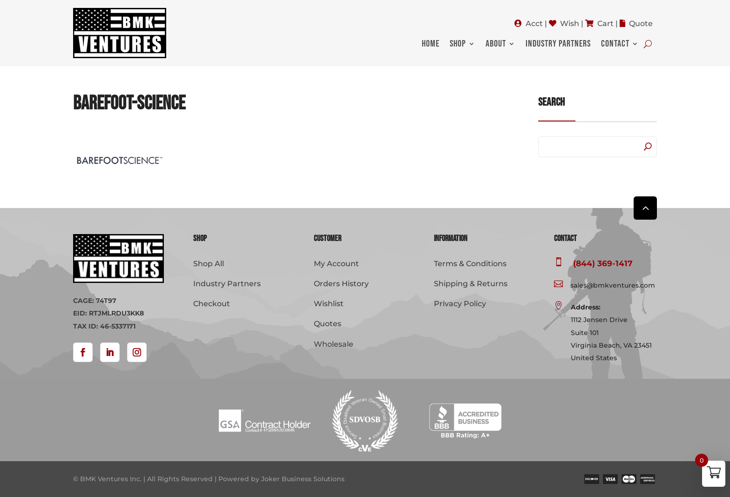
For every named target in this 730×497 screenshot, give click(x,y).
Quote (641, 23)
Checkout (211, 303)
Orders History (341, 283)
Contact (615, 44)
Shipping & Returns (470, 283)
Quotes (327, 323)
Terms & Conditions (470, 263)
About (496, 44)
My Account (336, 263)
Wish (569, 23)
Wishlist (329, 303)
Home (430, 44)
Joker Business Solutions (303, 479)
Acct (534, 23)
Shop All (208, 263)
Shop (458, 44)
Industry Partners (558, 44)
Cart (605, 23)
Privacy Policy (460, 303)
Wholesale (333, 344)
